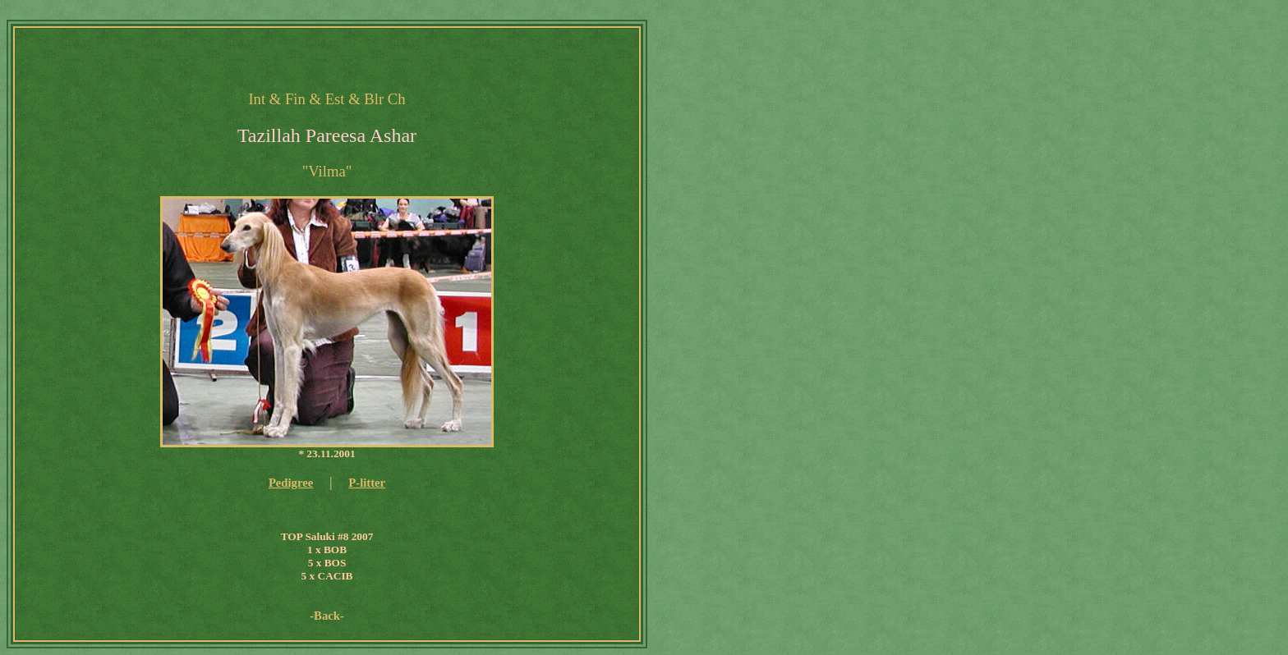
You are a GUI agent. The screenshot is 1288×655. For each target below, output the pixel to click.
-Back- (327, 615)
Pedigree (291, 482)
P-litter (366, 482)
